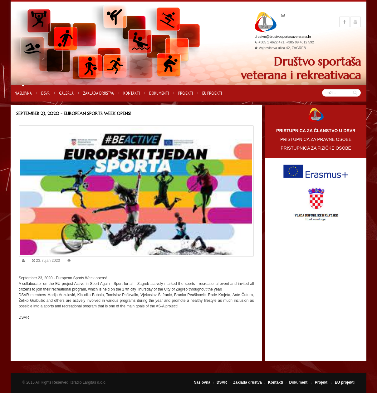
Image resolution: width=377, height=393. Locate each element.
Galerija (66, 93)
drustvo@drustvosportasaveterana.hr (283, 36)
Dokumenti (159, 93)
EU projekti (212, 93)
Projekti (185, 93)
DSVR (45, 93)
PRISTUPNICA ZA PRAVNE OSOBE (315, 139)
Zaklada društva (98, 93)
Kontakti (131, 93)
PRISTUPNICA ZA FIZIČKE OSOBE (316, 148)
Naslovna (23, 93)
